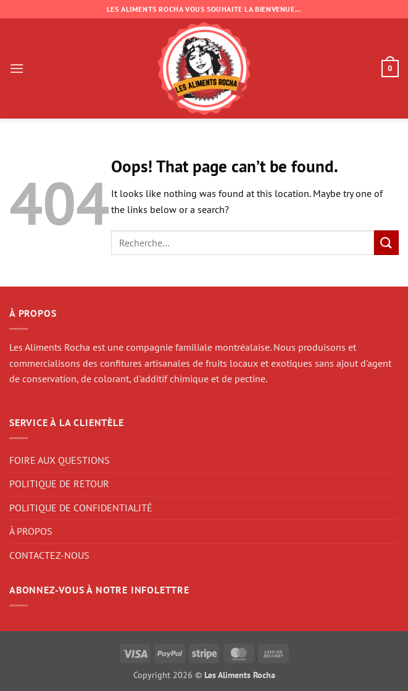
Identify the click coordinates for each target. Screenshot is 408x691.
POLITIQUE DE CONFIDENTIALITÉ (80, 507)
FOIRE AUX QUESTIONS (59, 460)
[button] (16, 68)
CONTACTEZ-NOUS (49, 555)
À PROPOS (30, 531)
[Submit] (386, 242)
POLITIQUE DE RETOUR (59, 483)
